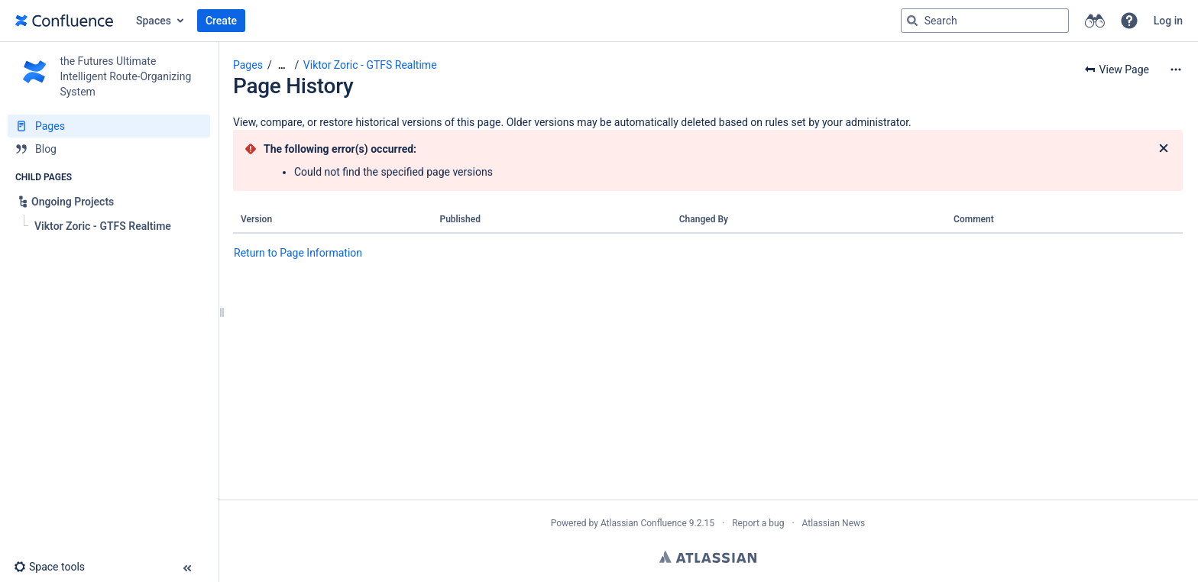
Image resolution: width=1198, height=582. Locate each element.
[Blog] (109, 148)
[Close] (1163, 149)
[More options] (1175, 69)
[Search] (912, 21)
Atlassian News (834, 523)
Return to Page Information (298, 253)
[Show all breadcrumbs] (282, 65)
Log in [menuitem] (1168, 21)
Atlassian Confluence (644, 523)
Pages (248, 65)
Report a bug (758, 523)
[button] (1129, 20)
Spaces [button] (153, 21)
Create (221, 21)
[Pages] (109, 126)
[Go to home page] (64, 20)
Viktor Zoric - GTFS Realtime (370, 65)
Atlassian (707, 557)
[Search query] (985, 20)
